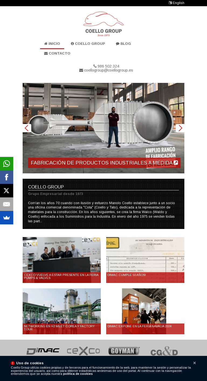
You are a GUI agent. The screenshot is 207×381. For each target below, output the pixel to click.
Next (180, 128)
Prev (27, 128)
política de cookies (78, 373)
